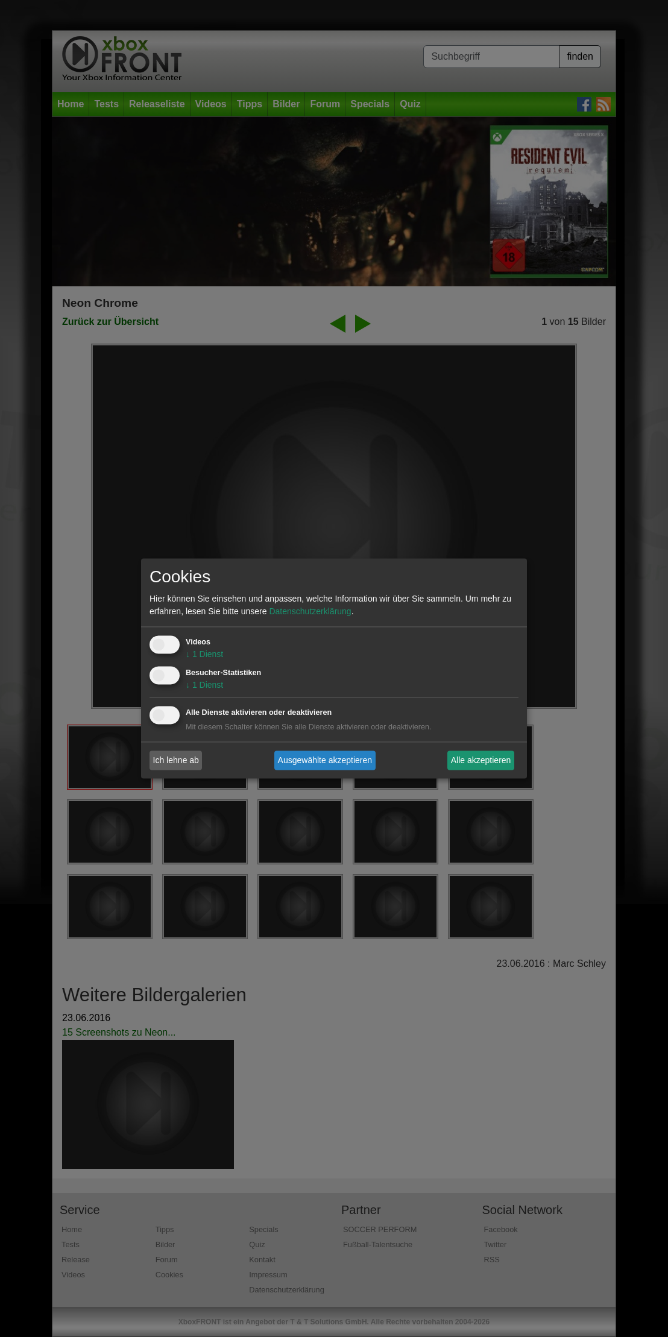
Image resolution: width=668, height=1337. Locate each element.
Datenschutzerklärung (310, 612)
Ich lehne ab (176, 760)
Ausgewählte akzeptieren (325, 760)
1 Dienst (204, 654)
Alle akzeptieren (481, 760)
